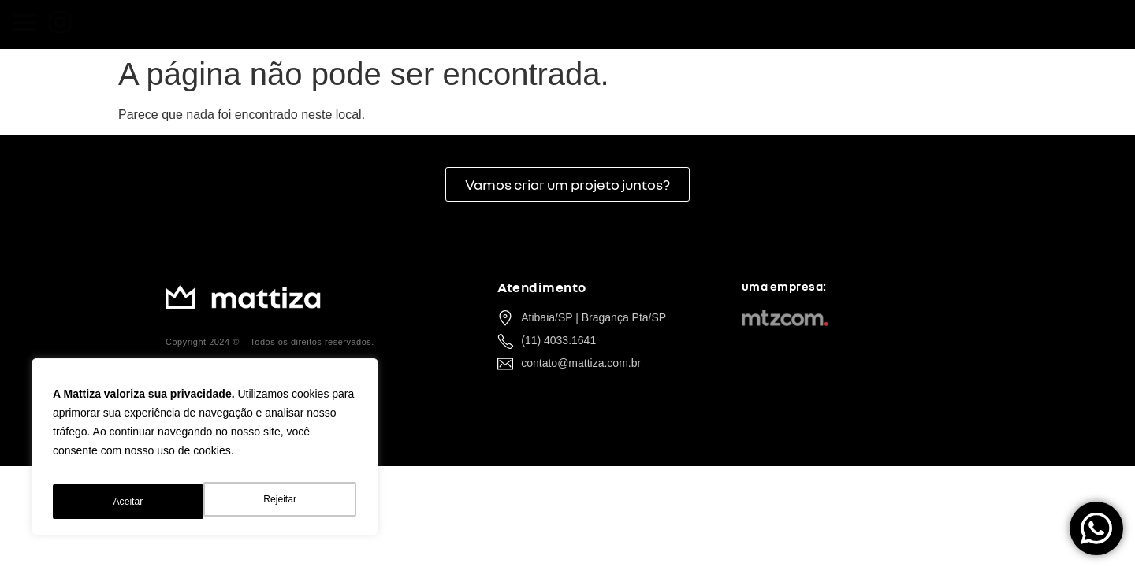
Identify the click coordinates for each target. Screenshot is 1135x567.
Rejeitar (128, 501)
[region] (205, 453)
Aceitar (283, 501)
